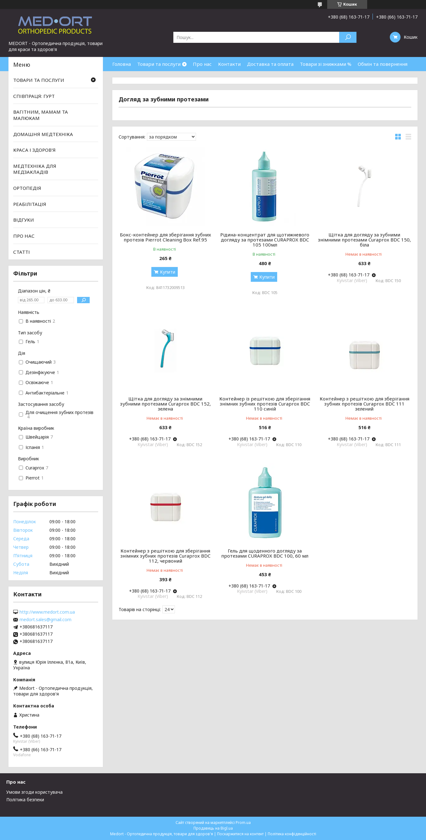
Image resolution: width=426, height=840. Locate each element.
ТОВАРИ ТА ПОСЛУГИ (38, 80)
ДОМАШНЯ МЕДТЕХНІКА (43, 134)
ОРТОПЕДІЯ (27, 188)
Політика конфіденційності (292, 834)
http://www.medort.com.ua (47, 612)
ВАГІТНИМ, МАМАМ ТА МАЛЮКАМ (40, 115)
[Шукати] (347, 37)
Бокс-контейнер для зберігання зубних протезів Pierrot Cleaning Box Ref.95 (165, 237)
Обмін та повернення (382, 64)
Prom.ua (243, 822)
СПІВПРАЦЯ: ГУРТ (34, 96)
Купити (167, 272)
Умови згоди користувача (34, 792)
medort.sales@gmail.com (45, 619)
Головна (121, 64)
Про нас (202, 64)
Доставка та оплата (270, 64)
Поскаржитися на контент (240, 834)
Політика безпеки (25, 800)
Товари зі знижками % (325, 64)
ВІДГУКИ (23, 220)
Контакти (229, 64)
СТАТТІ (21, 251)
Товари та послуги (159, 64)
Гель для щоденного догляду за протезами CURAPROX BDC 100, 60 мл (264, 553)
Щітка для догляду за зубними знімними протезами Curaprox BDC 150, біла (364, 239)
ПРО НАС (24, 236)
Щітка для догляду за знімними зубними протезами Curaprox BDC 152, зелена (165, 403)
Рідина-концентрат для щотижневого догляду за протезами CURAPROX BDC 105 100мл (264, 239)
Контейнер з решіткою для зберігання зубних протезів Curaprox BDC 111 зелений (364, 403)
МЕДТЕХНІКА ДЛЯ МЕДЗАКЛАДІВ (34, 169)
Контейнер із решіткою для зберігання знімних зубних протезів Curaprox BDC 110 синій (264, 403)
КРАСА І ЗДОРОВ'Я (34, 150)
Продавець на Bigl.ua (213, 828)
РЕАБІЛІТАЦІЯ (29, 204)
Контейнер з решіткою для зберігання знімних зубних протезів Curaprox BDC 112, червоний (165, 555)
